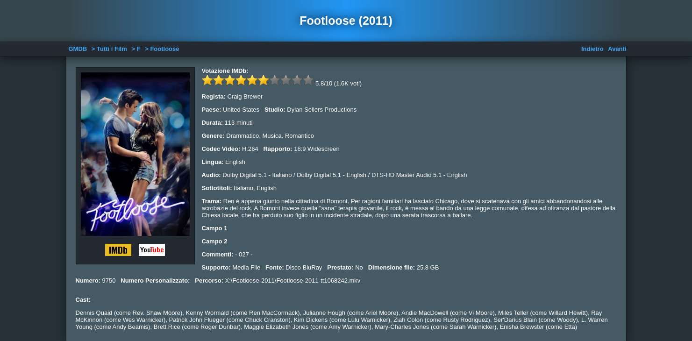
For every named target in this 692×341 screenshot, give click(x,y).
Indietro (592, 48)
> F (135, 48)
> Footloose (162, 48)
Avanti (617, 48)
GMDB (78, 48)
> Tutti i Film (109, 48)
